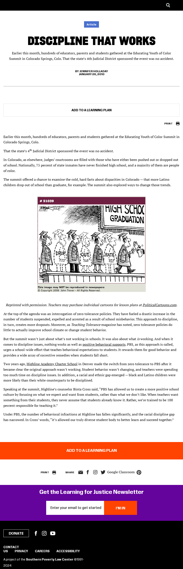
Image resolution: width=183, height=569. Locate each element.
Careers (42, 551)
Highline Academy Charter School (52, 364)
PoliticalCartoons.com (159, 305)
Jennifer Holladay (93, 71)
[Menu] (176, 5)
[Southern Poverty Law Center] (7, 5)
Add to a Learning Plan (91, 110)
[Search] (168, 5)
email (80, 472)
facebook (87, 472)
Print (168, 124)
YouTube (52, 533)
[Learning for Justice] (24, 5)
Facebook (35, 533)
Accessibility (68, 551)
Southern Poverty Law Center (49, 559)
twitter (103, 472)
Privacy (21, 551)
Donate (16, 533)
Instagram (95, 472)
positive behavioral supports (104, 344)
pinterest (139, 472)
